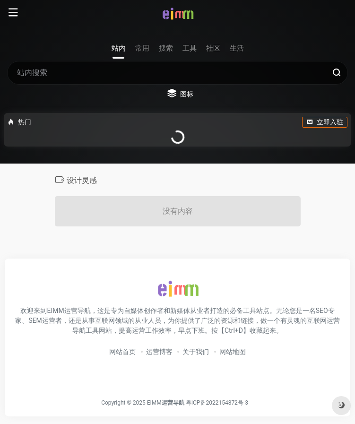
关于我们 (195, 351)
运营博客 (159, 351)
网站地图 (232, 351)
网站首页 (122, 351)
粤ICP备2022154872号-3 (218, 402)
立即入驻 (324, 122)
